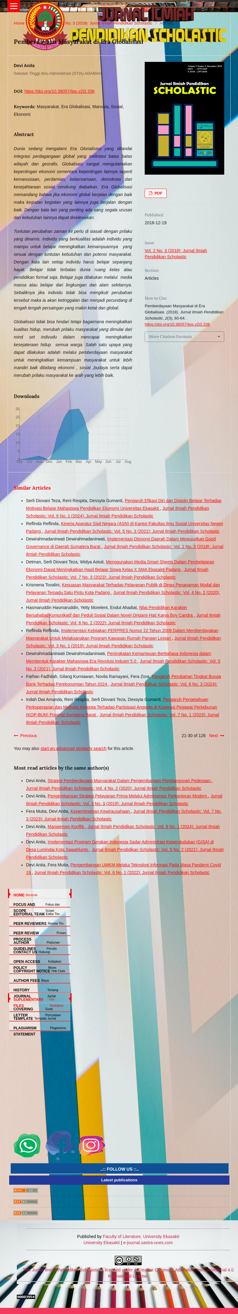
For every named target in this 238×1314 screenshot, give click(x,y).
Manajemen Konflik (66, 826)
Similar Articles (32, 488)
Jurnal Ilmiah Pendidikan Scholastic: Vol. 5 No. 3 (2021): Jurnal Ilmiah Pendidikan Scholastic (132, 531)
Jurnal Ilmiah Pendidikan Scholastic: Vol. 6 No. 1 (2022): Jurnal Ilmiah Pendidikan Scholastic (122, 872)
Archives (39, 23)
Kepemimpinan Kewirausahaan (101, 811)
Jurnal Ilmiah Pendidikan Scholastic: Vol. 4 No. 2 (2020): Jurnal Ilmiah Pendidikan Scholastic (113, 788)
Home (19, 23)
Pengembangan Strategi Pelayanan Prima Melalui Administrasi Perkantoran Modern (128, 795)
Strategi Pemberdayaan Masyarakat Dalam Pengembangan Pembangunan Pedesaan (130, 780)
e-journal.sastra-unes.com (147, 1242)
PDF (157, 193)
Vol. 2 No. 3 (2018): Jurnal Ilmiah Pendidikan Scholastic (103, 23)
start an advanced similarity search (73, 748)
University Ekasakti (102, 1242)
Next (213, 735)
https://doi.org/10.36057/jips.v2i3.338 (59, 91)
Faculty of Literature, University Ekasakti (141, 1236)
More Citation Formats (170, 336)
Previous (28, 735)
